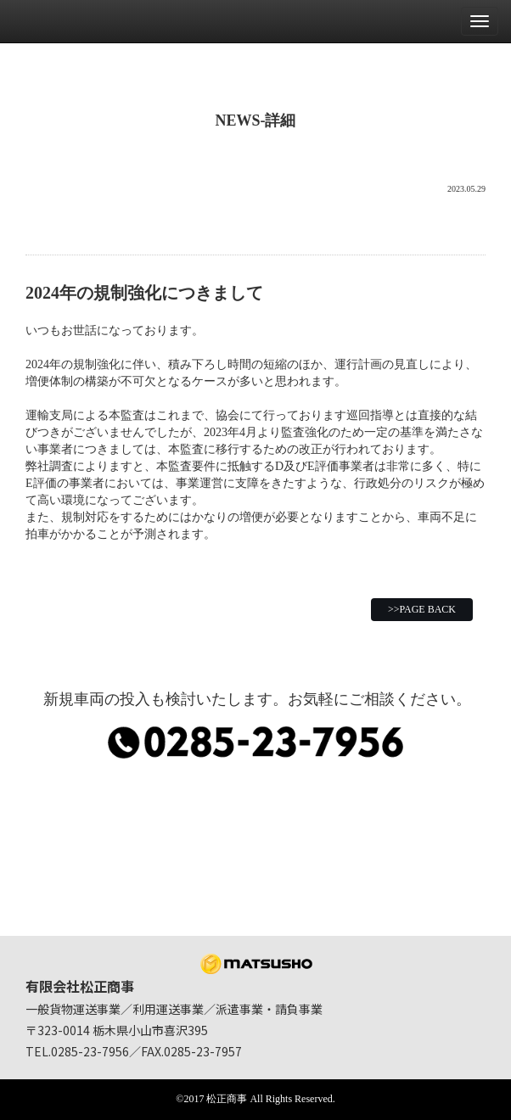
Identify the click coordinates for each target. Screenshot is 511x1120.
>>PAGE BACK (422, 609)
